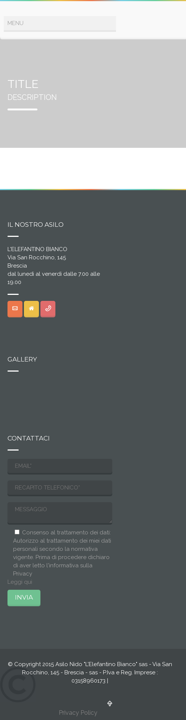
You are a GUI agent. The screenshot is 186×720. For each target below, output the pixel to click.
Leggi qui (19, 582)
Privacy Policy (78, 712)
